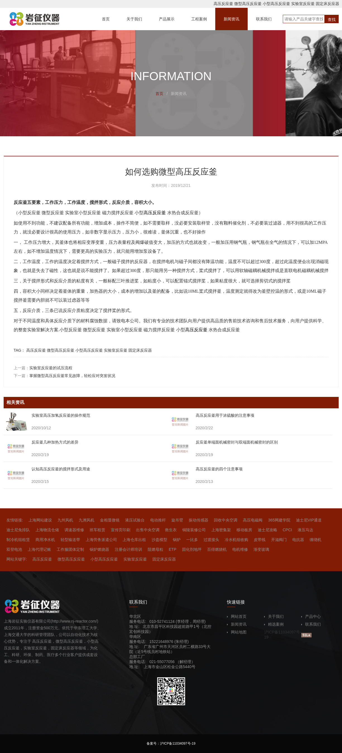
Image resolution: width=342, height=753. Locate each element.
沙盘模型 (159, 539)
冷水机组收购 (236, 539)
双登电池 (14, 549)
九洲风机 (86, 520)
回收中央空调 (225, 520)
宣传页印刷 (120, 530)
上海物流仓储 (47, 530)
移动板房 (244, 530)
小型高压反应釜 (276, 3)
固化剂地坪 (192, 549)
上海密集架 (221, 530)
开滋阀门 (279, 539)
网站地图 (237, 632)
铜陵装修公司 (194, 530)
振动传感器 (198, 520)
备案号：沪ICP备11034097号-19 (171, 743)
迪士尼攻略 (267, 530)
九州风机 (65, 520)
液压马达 (305, 530)
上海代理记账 (39, 549)
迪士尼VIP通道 (309, 520)
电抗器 (298, 539)
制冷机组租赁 (18, 539)
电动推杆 (158, 520)
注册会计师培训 (128, 549)
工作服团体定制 (70, 549)
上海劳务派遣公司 (101, 539)
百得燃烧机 (217, 549)
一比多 (192, 539)
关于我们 (274, 616)
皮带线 (260, 539)
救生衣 (171, 530)
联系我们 (311, 624)
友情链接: (14, 520)
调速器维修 (74, 530)
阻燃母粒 (155, 549)
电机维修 (240, 549)
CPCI (287, 530)
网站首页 (237, 616)
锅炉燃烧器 (99, 549)
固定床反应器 (327, 3)
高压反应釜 (223, 3)
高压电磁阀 (252, 520)
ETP (172, 549)
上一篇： (43, 368)
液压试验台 (135, 520)
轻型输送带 (70, 539)
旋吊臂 (177, 520)
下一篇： (64, 375)
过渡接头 (211, 539)
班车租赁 (97, 530)
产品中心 (311, 616)
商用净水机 (45, 539)
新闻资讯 (237, 624)
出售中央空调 (147, 530)
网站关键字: (16, 559)
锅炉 (177, 539)
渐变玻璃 (261, 549)
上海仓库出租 (134, 539)
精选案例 (274, 624)
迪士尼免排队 (18, 530)
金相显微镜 (109, 520)
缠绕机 (315, 539)
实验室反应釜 (303, 3)
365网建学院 (279, 520)
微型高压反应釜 (248, 3)
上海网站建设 (40, 520)
